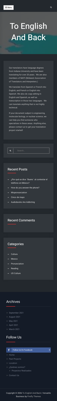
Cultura (14, 254)
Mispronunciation (19, 192)
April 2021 (13, 325)
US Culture (16, 273)
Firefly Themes (34, 396)
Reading (14, 268)
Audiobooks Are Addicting (23, 202)
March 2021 (14, 329)
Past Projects (15, 358)
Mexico (14, 258)
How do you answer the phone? (25, 187)
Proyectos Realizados (21, 370)
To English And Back (31, 393)
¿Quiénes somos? (17, 367)
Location (13, 363)
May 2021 (13, 321)
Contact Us (14, 375)
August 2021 (14, 316)
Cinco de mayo (18, 197)
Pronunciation (17, 263)
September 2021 (16, 312)
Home (12, 354)
